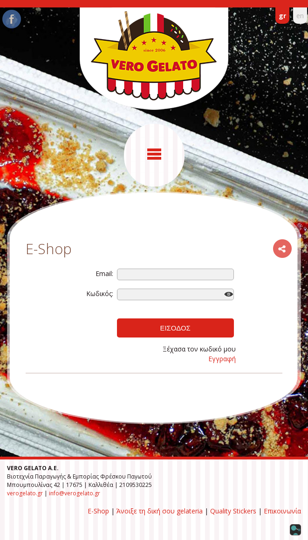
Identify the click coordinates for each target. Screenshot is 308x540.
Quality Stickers (233, 510)
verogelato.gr (25, 493)
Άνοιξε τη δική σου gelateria (159, 510)
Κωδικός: (99, 293)
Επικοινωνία (282, 510)
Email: (104, 273)
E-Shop (98, 510)
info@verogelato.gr (74, 493)
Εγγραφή (222, 358)
